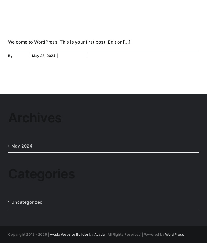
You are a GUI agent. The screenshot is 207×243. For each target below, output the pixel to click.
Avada (99, 234)
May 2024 (21, 146)
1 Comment (98, 55)
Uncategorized (72, 55)
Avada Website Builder (69, 234)
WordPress (174, 234)
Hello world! (44, 24)
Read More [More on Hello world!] (189, 55)
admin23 (20, 55)
